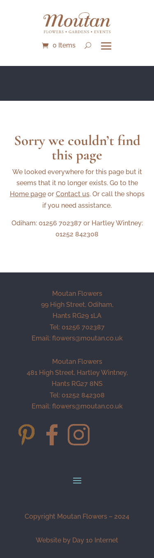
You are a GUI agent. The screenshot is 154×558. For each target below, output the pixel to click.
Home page (28, 194)
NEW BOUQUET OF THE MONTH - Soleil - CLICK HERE (77, 82)
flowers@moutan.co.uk (87, 338)
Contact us (73, 194)
